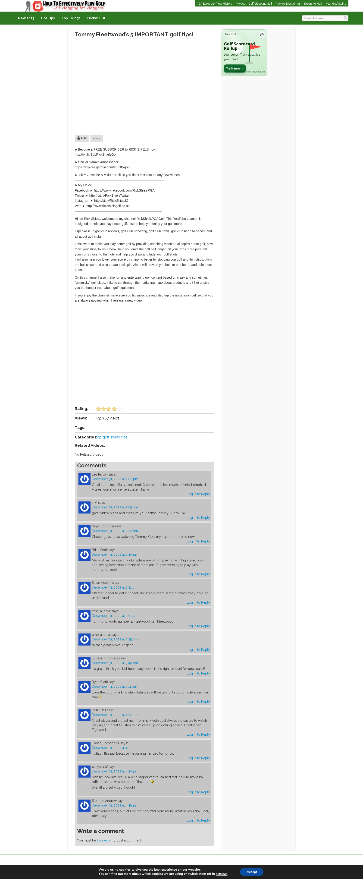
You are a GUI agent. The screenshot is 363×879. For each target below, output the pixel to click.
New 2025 (26, 18)
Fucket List (96, 18)
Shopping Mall (313, 3)
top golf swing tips (112, 437)
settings (221, 874)
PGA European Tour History (214, 3)
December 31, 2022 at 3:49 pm (115, 663)
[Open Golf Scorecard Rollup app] (244, 52)
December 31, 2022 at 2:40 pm (115, 554)
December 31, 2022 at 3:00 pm (115, 616)
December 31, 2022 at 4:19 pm (115, 748)
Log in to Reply (198, 494)
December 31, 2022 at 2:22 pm (115, 531)
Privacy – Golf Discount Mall (254, 3)
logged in (104, 840)
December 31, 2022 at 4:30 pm (115, 771)
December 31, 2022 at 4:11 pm (114, 686)
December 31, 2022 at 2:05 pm (115, 507)
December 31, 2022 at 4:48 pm (115, 805)
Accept (252, 872)
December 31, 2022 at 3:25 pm (115, 639)
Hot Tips (48, 18)
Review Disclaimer (287, 3)
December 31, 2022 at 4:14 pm (115, 715)
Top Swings (71, 18)
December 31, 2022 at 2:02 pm (115, 479)
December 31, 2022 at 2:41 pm (115, 587)
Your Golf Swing (336, 3)
